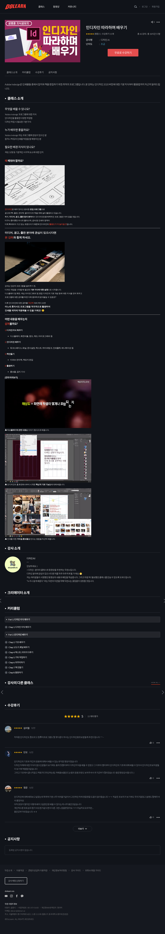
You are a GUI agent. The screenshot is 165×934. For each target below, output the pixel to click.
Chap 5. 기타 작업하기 (18, 657)
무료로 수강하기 (123, 52)
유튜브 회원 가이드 (93, 870)
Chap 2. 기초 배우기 (17, 642)
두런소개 (8, 870)
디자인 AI (105, 39)
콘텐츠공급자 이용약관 (38, 870)
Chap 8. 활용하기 (16, 672)
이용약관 (20, 870)
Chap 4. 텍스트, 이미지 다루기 (21, 652)
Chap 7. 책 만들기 (16, 667)
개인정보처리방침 (59, 870)
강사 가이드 (76, 870)
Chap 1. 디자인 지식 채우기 (20, 627)
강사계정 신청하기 (16, 881)
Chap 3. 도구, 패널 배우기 (19, 647)
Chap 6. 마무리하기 (17, 662)
